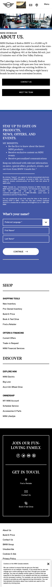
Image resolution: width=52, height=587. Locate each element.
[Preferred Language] (26, 222)
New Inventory (9, 304)
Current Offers (9, 338)
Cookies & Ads (9, 554)
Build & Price (9, 314)
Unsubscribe (8, 549)
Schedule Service (11, 406)
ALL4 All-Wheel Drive (13, 387)
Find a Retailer (9, 324)
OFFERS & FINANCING (13, 333)
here (18, 583)
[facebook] (18, 456)
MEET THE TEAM (26, 92)
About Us (7, 530)
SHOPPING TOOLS (11, 299)
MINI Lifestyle (9, 416)
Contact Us (8, 540)
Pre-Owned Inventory (12, 309)
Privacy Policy (9, 559)
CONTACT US (26, 82)
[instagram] (34, 456)
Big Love (7, 382)
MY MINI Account (11, 401)
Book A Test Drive (11, 319)
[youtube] (29, 456)
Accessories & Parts (12, 411)
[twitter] (23, 456)
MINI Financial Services (13, 348)
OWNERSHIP (9, 396)
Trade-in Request (11, 343)
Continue (20, 251)
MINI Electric (9, 377)
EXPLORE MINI (10, 372)
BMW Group (8, 545)
